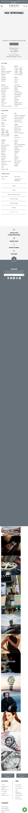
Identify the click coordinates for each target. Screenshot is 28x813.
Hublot (16, 141)
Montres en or (17, 128)
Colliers (3, 76)
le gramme (17, 84)
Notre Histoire (4, 176)
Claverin (3, 98)
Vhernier (16, 105)
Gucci (2, 104)
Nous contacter (18, 788)
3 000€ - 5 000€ (18, 71)
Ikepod (16, 143)
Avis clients (3, 793)
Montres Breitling (4, 808)
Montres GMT (17, 120)
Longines (16, 148)
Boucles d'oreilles (5, 73)
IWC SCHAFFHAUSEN (19, 144)
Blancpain (3, 148)
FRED (2, 101)
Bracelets (3, 74)
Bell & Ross (4, 146)
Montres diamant (18, 126)
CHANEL (3, 154)
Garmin (3, 163)
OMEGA (16, 152)
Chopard (3, 96)
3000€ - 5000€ (4, 132)
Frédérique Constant (6, 161)
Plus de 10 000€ (18, 74)
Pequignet (16, 157)
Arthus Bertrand (5, 88)
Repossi (16, 101)
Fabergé (3, 99)
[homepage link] (14, 6)
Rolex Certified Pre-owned (14, 194)
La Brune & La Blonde (6, 106)
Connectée (3, 120)
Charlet (3, 93)
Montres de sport (18, 121)
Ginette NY (3, 103)
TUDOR (16, 164)
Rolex (14, 190)
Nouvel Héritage (18, 93)
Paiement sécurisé (5, 789)
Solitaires (3, 81)
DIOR (2, 159)
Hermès (16, 139)
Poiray (15, 97)
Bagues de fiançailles (6, 71)
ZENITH (16, 165)
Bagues (3, 69)
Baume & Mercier (5, 145)
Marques (14, 207)
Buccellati (3, 91)
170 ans (3, 179)
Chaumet (3, 94)
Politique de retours (5, 795)
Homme (16, 79)
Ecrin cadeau (4, 791)
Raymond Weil (17, 161)
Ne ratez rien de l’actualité (22, 775)
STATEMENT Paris (18, 104)
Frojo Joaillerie (4, 86)
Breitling (3, 151)
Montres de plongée (19, 117)
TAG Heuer (17, 162)
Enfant (15, 82)
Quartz (3, 118)
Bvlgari (3, 153)
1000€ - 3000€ (4, 131)
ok (22, 275)
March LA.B (17, 149)
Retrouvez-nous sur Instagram (7, 775)
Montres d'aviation (18, 118)
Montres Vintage (14, 198)
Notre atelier (17, 176)
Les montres (17, 137)
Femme (16, 80)
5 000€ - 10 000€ (18, 73)
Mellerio (16, 88)
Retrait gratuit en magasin (4, 787)
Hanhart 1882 (4, 169)
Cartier (3, 143)
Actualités (17, 796)
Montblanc (16, 91)
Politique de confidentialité (18, 792)
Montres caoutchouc (19, 132)
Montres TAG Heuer (5, 810)
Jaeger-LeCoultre (18, 146)
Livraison (3, 784)
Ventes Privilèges (14, 203)
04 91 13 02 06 (15, 55)
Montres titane (17, 129)
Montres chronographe (19, 115)
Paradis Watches (18, 798)
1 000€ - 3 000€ (18, 69)
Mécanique (3, 117)
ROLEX (2, 141)
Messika (16, 89)
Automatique (4, 115)
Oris (15, 154)
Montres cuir (17, 131)
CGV (16, 790)
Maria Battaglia (18, 86)
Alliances (3, 68)
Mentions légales (18, 795)
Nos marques (18, 784)
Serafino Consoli (18, 102)
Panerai (16, 156)
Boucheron (3, 90)
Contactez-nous (14, 44)
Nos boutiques (18, 786)
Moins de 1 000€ (18, 68)
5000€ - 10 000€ (5, 134)
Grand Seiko (4, 164)
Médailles (3, 77)
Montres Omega (4, 806)
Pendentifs (3, 79)
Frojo (2, 167)
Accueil (14, 185)
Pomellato (16, 99)
